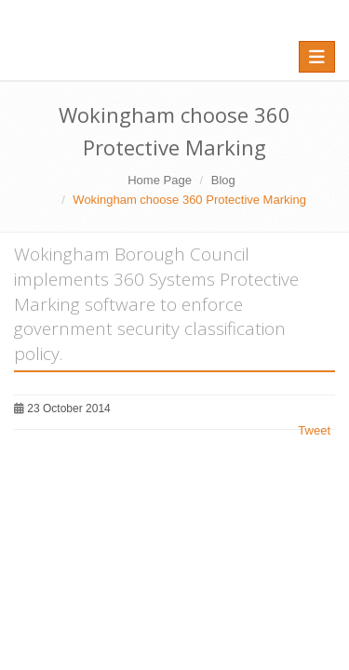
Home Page (160, 180)
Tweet (314, 430)
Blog (223, 180)
